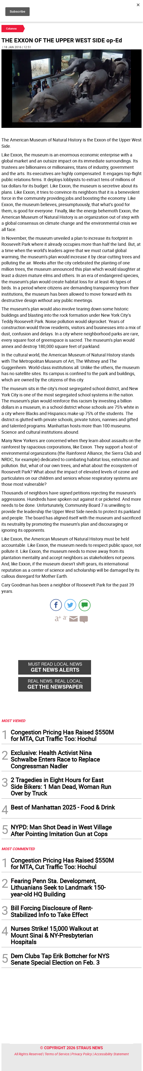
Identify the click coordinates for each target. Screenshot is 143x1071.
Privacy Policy (81, 1054)
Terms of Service (57, 1054)
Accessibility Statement (111, 1054)
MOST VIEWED (13, 720)
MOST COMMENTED (18, 848)
